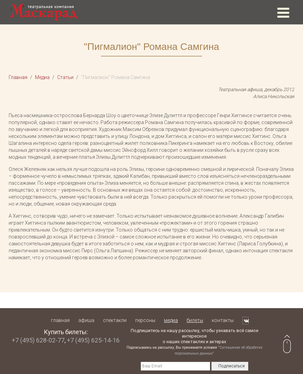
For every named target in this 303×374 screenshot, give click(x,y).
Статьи (65, 77)
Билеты (195, 320)
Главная (18, 77)
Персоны (145, 320)
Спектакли (115, 320)
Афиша (86, 320)
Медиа (42, 77)
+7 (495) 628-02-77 (38, 340)
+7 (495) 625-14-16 (93, 340)
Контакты (223, 320)
